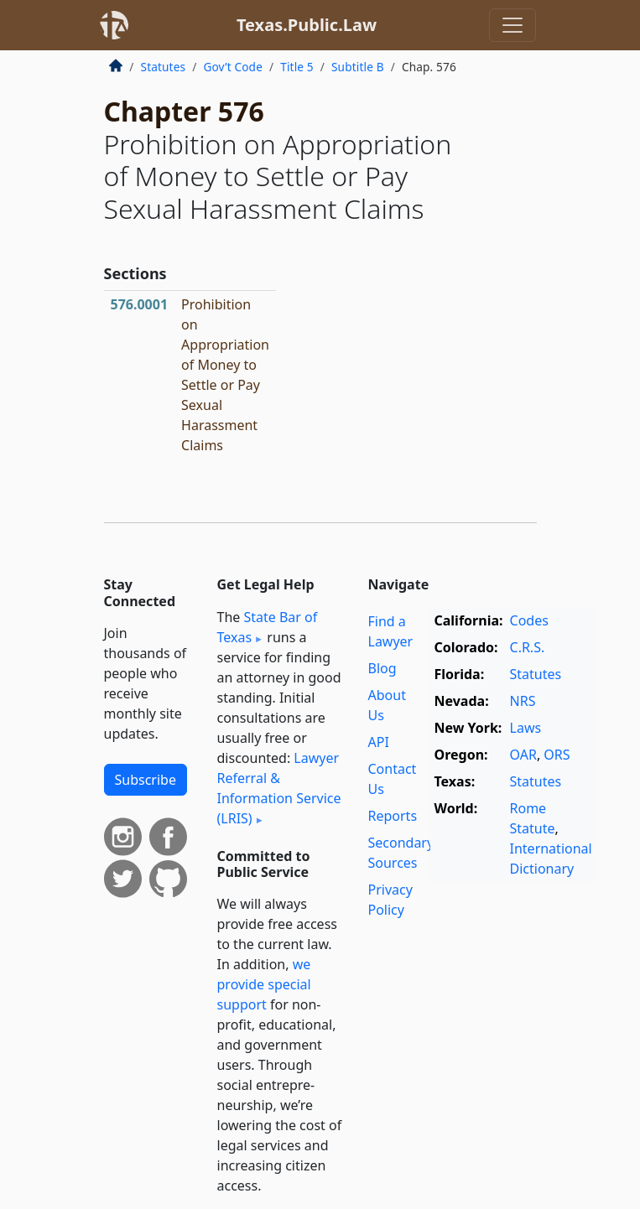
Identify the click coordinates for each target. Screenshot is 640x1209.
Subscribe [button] (145, 780)
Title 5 (297, 67)
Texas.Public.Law (307, 24)
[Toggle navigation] (512, 25)
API (378, 742)
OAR (523, 754)
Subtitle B (357, 67)
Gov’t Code (233, 67)
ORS (557, 754)
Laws (526, 728)
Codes (529, 620)
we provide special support (264, 984)
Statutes (163, 67)
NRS (523, 701)
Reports (393, 816)
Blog (382, 668)
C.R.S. (527, 647)
